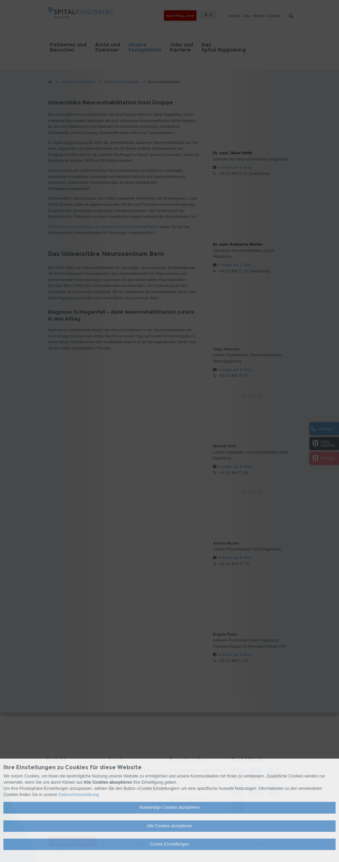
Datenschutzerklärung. (79, 794)
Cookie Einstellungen (169, 844)
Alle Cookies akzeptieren (169, 826)
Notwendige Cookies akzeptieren (169, 807)
